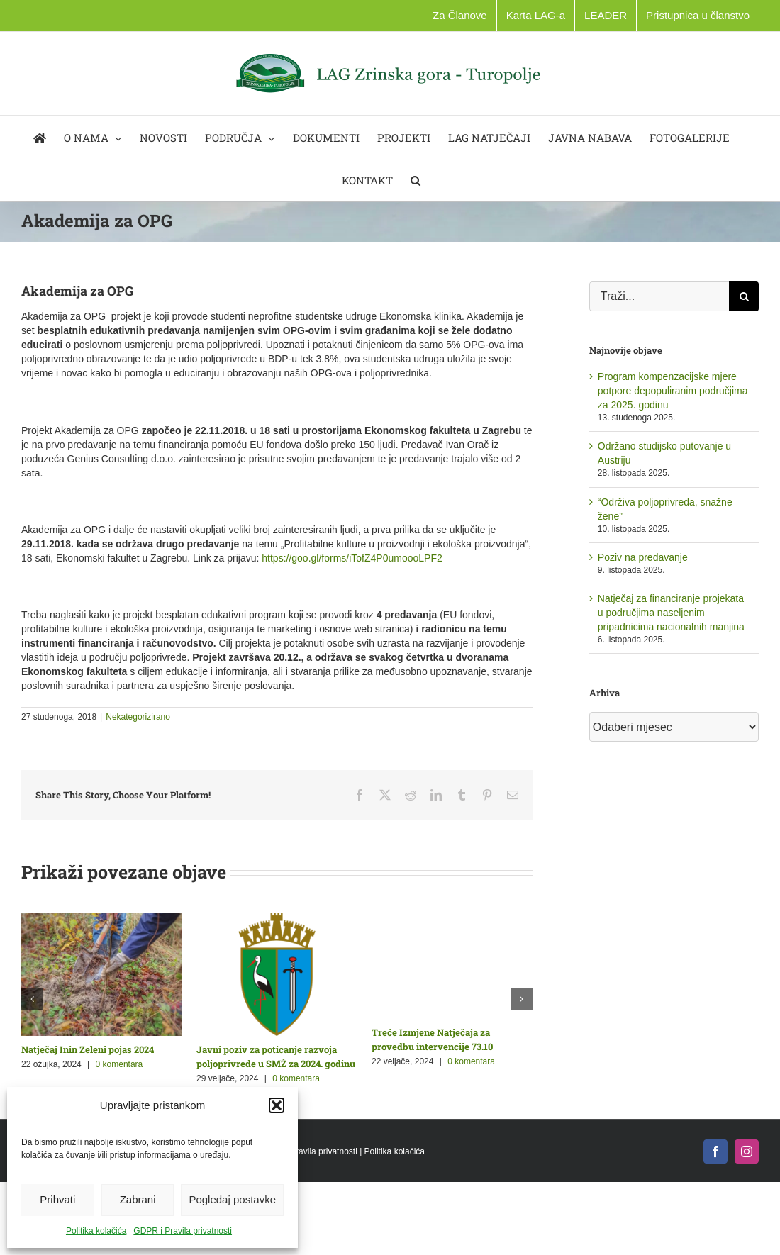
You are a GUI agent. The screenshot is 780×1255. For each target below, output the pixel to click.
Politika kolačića (96, 1231)
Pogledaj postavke (232, 1199)
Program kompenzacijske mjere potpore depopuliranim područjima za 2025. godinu (673, 391)
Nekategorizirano (138, 717)
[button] (276, 1105)
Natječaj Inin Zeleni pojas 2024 (87, 1049)
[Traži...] (659, 296)
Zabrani (138, 1199)
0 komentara (119, 1064)
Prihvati (57, 1199)
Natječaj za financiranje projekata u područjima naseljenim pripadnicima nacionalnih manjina (671, 612)
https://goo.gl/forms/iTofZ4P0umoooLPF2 (352, 558)
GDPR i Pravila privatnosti (182, 1231)
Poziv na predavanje (643, 557)
